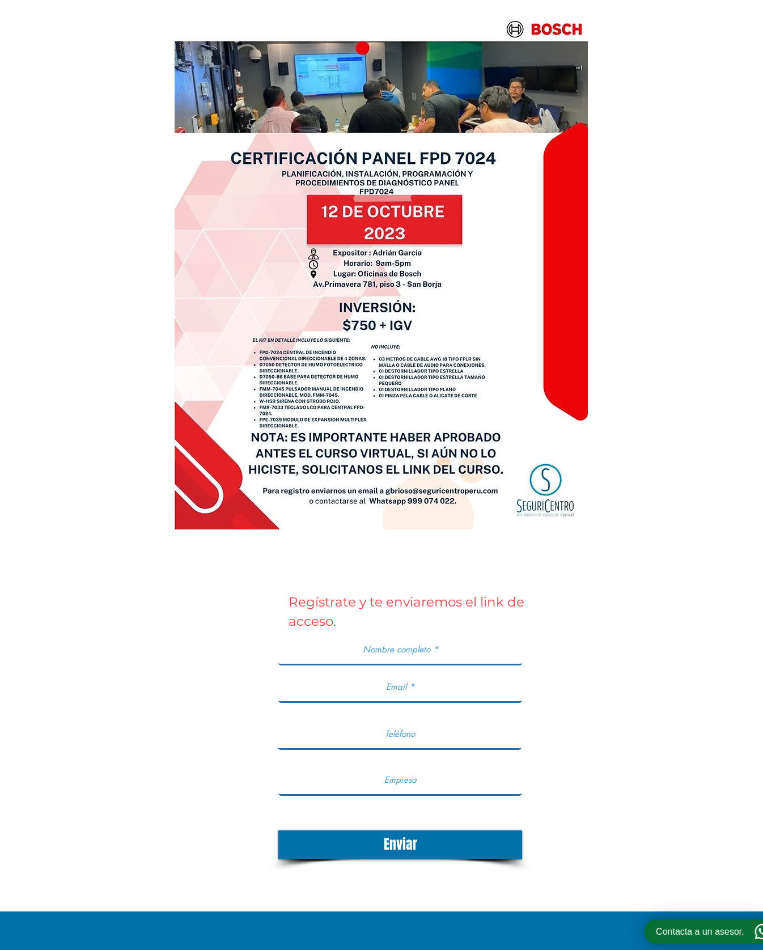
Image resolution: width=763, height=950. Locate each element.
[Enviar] (400, 844)
